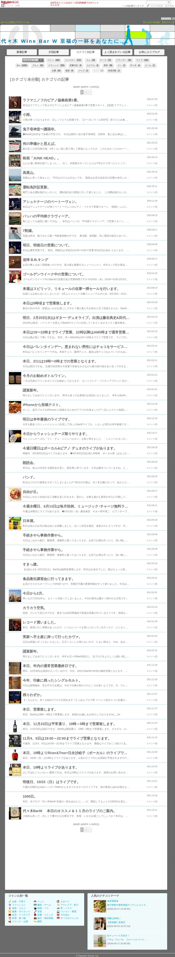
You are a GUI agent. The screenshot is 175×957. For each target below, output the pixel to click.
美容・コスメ (17, 908)
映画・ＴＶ (41, 908)
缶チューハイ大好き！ (118, 935)
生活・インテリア (19, 914)
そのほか (63, 914)
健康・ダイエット (19, 911)
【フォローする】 (151, 22)
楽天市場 (169, 6)
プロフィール (23, 22)
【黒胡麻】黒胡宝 (116, 922)
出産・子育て (17, 901)
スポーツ (63, 901)
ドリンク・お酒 (12, 5)
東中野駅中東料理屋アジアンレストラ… (127, 905)
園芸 (38, 921)
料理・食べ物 (17, 918)
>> (133, 6)
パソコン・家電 (66, 911)
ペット (39, 901)
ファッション (17, 905)
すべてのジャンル (68, 918)
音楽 (38, 911)
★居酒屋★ (112, 901)
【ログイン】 (168, 22)
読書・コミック (43, 914)
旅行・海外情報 (43, 918)
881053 (166, 18)
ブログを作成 (156, 6)
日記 (12, 22)
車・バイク (64, 908)
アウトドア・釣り (68, 905)
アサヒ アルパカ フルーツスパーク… (126, 939)
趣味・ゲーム (42, 905)
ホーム (4, 22)
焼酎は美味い (114, 918)
